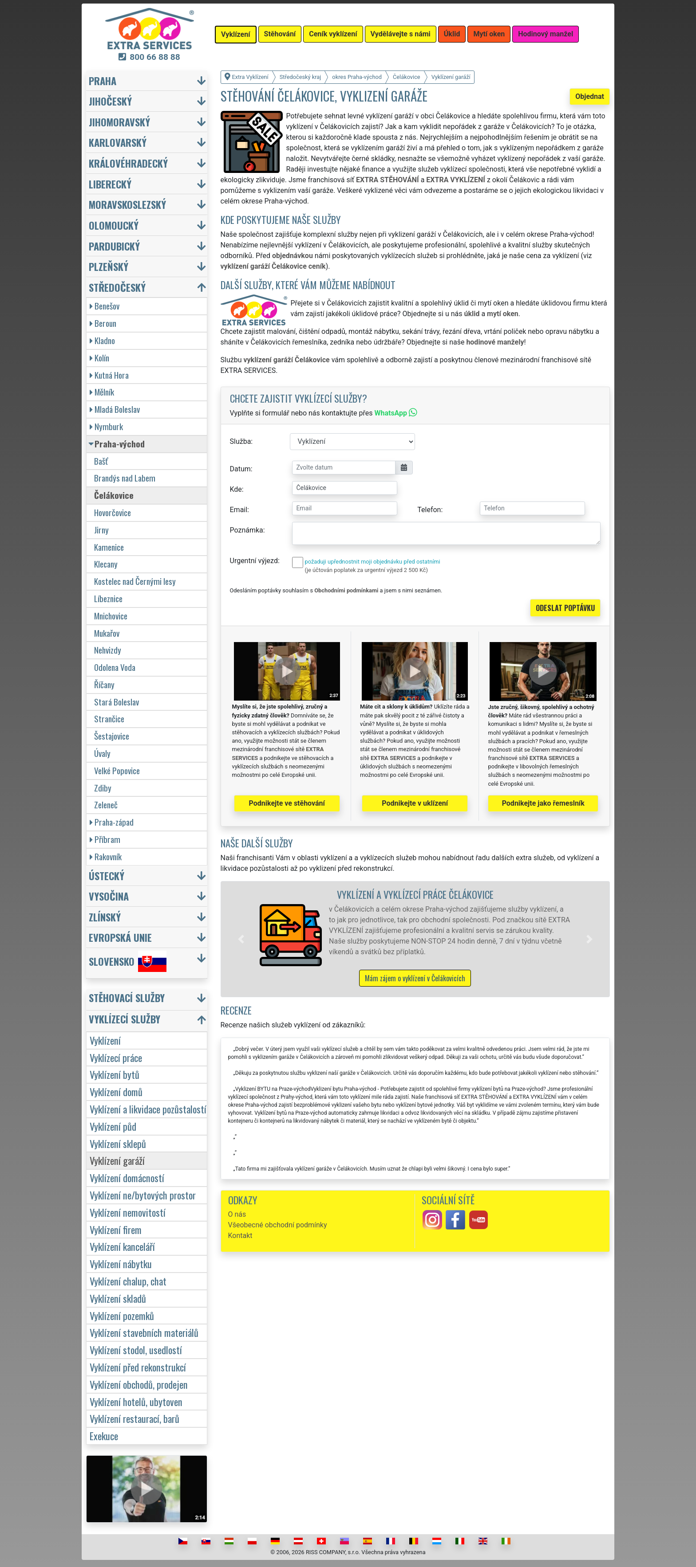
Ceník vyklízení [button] (333, 34)
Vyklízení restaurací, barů (134, 1418)
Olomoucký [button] (113, 225)
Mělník (102, 391)
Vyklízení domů (116, 1091)
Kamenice (109, 547)
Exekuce (104, 1435)
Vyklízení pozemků (122, 1315)
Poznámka (246, 530)
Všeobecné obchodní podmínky (277, 1225)
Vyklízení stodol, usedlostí (136, 1349)
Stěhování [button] (280, 34)
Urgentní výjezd (254, 560)
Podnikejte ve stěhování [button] (287, 803)
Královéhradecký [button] (128, 163)
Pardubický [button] (114, 246)
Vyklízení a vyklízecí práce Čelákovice (415, 894)
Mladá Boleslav (115, 409)
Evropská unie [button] (120, 937)
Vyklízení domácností (127, 1177)
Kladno (102, 340)
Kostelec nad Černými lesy (135, 581)
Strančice (109, 718)
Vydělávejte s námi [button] (401, 34)
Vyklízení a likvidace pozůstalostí (148, 1108)
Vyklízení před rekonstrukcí (138, 1366)
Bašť (101, 460)
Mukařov (106, 633)
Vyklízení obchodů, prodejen (139, 1384)
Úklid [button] (452, 34)
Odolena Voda (114, 667)
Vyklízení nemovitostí (128, 1212)
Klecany (106, 563)
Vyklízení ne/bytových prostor (143, 1194)
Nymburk (106, 426)
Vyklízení (105, 1040)
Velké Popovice (117, 770)
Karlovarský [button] (117, 142)
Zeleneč (106, 804)
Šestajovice (111, 735)
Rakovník (106, 856)
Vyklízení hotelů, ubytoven (136, 1401)
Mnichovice (110, 615)
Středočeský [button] (117, 287)
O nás (237, 1214)
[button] (241, 939)
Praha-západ (112, 821)
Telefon (429, 509)
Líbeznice (108, 598)
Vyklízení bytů (114, 1074)
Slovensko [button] (127, 961)
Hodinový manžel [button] (545, 34)
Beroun (103, 323)
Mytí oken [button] (489, 34)
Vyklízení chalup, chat (128, 1280)
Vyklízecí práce (116, 1057)
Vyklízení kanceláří (122, 1246)
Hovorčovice (112, 512)
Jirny (101, 529)
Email (239, 509)
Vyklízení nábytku (121, 1263)
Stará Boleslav (116, 701)
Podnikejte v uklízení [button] (415, 803)
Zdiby (102, 787)
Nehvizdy (107, 649)
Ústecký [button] (106, 875)
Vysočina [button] (109, 896)
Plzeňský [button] (108, 266)
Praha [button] (102, 80)
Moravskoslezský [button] (127, 204)
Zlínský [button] (105, 916)
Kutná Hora (109, 374)
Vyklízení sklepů (118, 1143)
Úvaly (102, 753)
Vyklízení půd (113, 1126)
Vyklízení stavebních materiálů (144, 1332)
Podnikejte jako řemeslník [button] (543, 803)
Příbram (105, 839)
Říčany (104, 684)
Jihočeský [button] (110, 101)
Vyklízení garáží (117, 1160)
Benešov (104, 305)
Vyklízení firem (116, 1229)
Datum (240, 469)
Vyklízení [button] (235, 34)
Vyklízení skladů (118, 1298)
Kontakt (240, 1235)
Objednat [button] (589, 96)
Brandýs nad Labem (124, 477)
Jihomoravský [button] (119, 121)
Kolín (99, 357)
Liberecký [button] (110, 183)
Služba (240, 441)
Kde (236, 489)
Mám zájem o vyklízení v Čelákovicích (415, 978)
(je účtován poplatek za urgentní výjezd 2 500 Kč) (366, 570)
